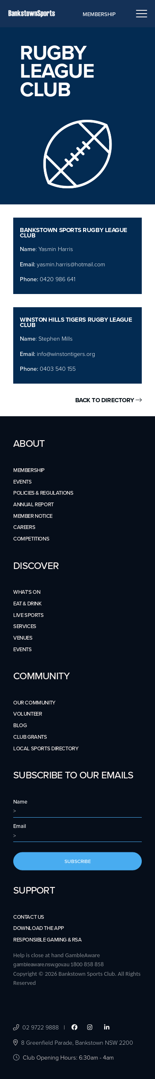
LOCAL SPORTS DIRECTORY (45, 748)
